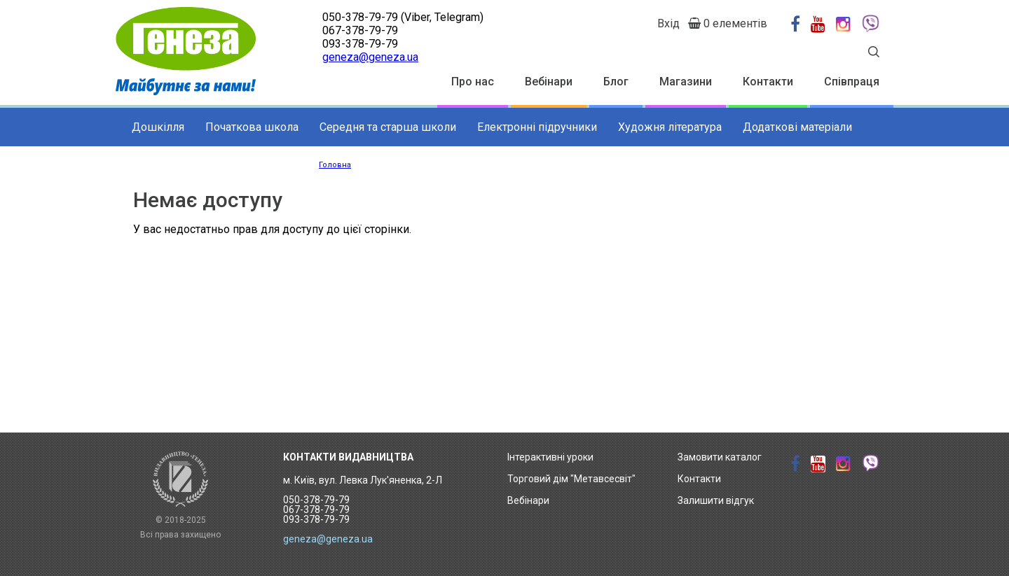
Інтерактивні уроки (550, 457)
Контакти (768, 81)
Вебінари (548, 81)
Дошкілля (158, 127)
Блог (616, 81)
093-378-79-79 (360, 43)
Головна (335, 164)
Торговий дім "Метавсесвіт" (571, 478)
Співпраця (851, 81)
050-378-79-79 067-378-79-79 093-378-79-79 (316, 509)
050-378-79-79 (360, 17)
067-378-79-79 (360, 30)
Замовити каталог (720, 457)
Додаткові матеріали (797, 127)
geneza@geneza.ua (370, 57)
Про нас (472, 81)
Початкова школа (251, 127)
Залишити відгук (716, 500)
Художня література (670, 127)
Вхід (668, 23)
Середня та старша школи (388, 127)
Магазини (685, 81)
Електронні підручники (537, 127)
